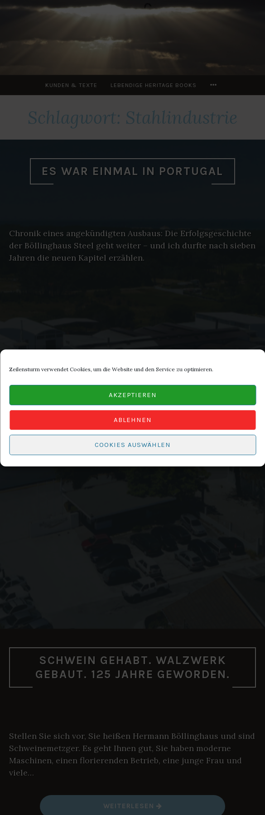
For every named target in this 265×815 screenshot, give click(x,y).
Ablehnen (133, 423)
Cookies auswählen (133, 448)
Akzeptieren (133, 398)
